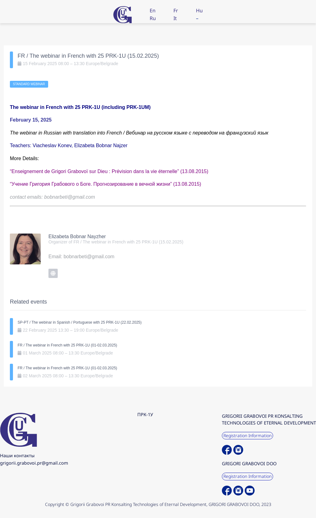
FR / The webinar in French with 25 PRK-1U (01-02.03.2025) (67, 345)
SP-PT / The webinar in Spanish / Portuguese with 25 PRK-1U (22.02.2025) (80, 322)
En (153, 10)
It (175, 18)
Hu (199, 10)
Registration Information (247, 435)
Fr (175, 10)
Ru (153, 18)
